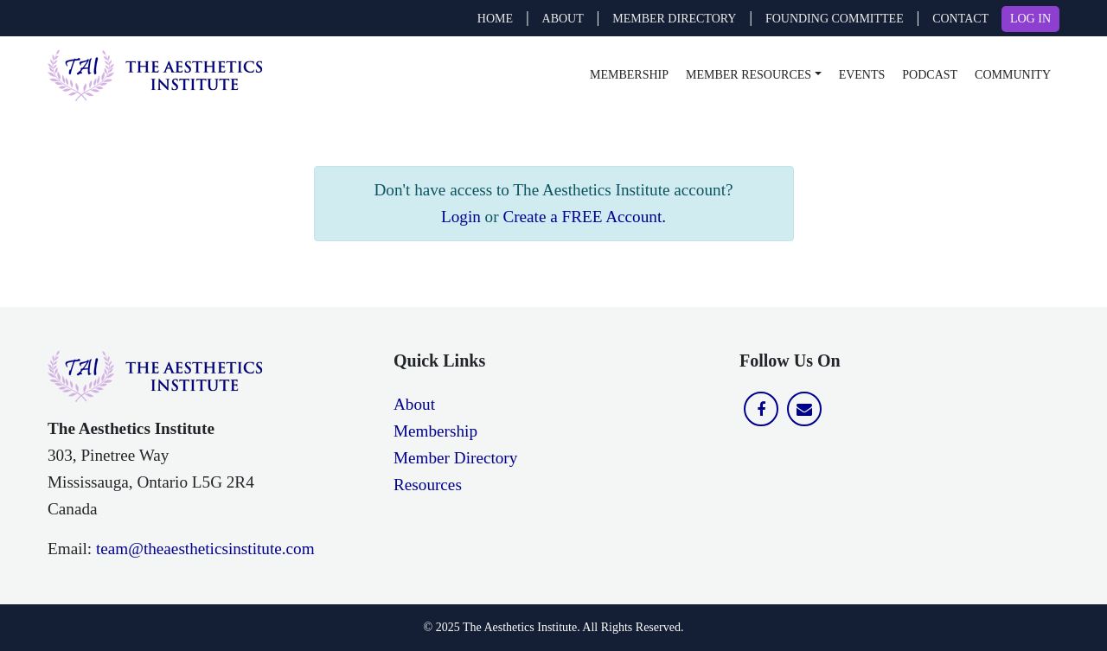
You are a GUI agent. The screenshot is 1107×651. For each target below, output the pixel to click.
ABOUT (563, 18)
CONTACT (960, 18)
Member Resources (748, 74)
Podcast (929, 74)
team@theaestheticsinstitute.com (205, 548)
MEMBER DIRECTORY (674, 18)
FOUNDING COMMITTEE (834, 18)
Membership (629, 74)
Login (461, 216)
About (414, 404)
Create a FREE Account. (584, 216)
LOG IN (1030, 18)
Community (1013, 74)
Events (862, 74)
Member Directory (455, 458)
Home (495, 18)
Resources (428, 484)
